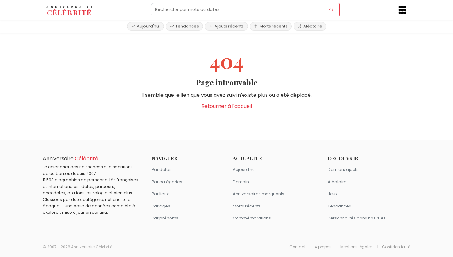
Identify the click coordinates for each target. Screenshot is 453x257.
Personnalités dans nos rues (357, 218)
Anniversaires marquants (258, 193)
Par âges (161, 206)
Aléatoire (310, 26)
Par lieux (160, 193)
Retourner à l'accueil (226, 106)
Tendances (184, 26)
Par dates (161, 169)
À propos (323, 247)
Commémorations (252, 218)
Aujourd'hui (145, 26)
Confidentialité (396, 247)
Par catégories (167, 181)
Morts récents (271, 26)
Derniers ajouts (343, 169)
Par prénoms (165, 218)
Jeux (332, 193)
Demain (241, 181)
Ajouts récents (226, 26)
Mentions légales (356, 247)
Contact (297, 247)
